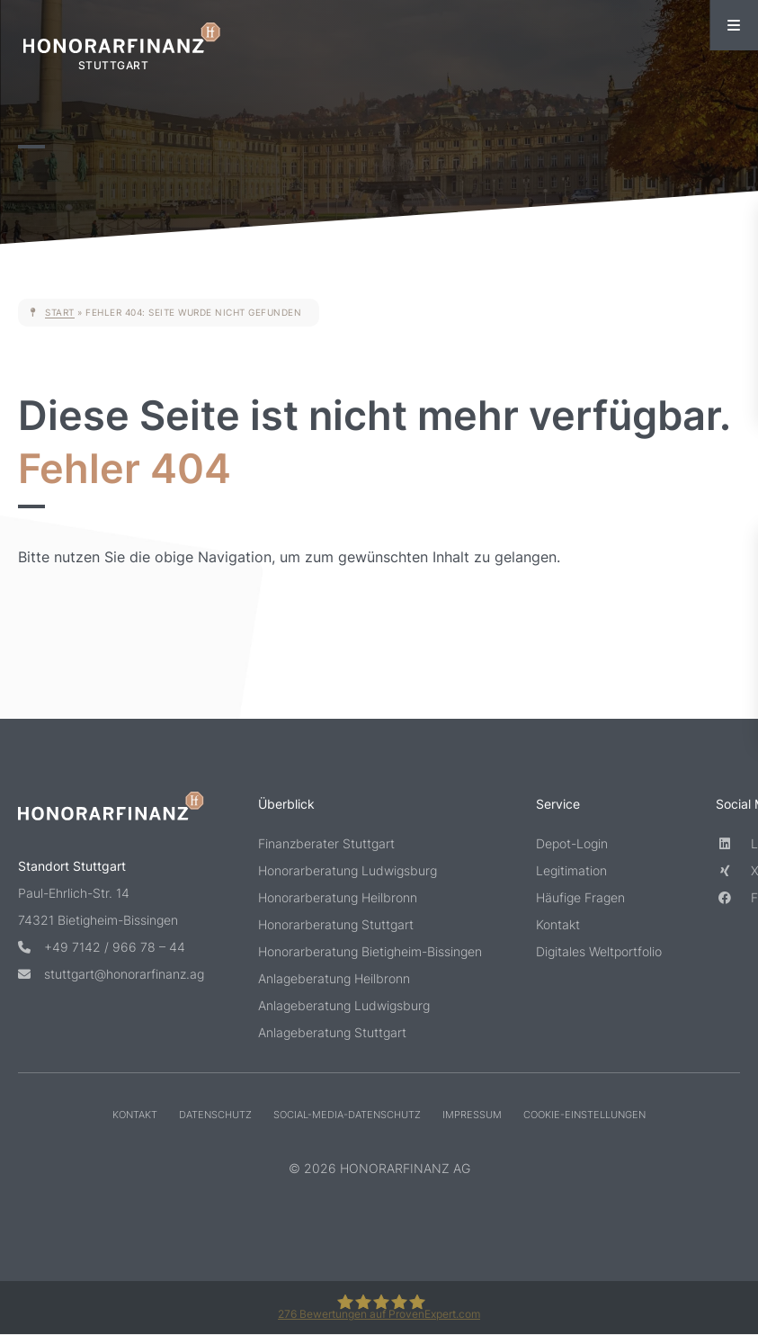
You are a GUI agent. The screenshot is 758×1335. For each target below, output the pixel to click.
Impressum (472, 1114)
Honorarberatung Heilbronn (337, 897)
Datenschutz (215, 1114)
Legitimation (571, 870)
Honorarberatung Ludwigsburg (347, 870)
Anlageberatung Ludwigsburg (344, 1005)
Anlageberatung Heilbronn (334, 978)
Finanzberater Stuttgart (326, 843)
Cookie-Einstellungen (584, 1114)
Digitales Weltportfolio (599, 951)
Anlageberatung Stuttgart (332, 1032)
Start (60, 312)
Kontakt (558, 924)
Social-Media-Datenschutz (347, 1114)
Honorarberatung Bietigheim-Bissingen (370, 951)
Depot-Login (572, 843)
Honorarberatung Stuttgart (336, 924)
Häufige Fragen (580, 897)
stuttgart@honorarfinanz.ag (111, 973)
